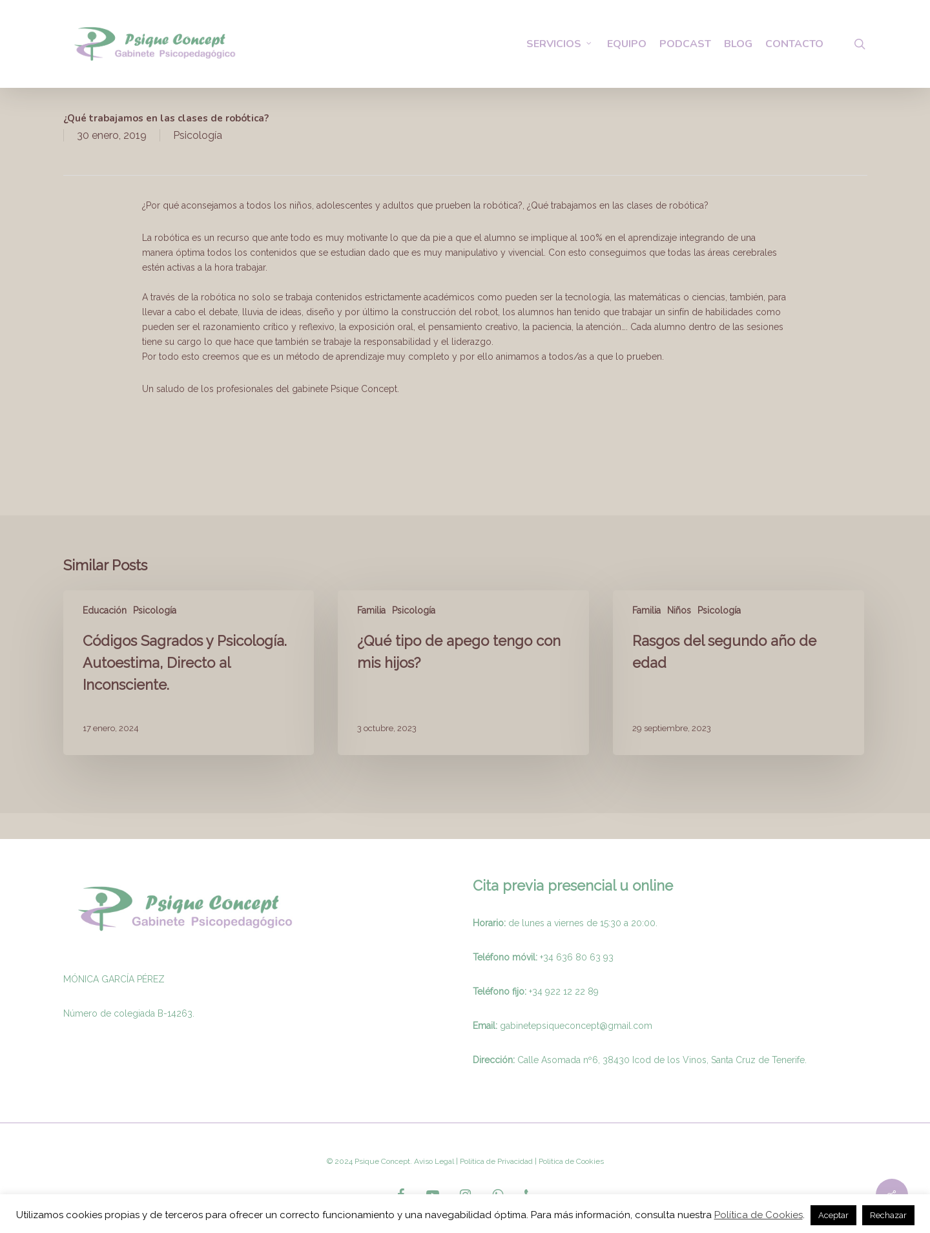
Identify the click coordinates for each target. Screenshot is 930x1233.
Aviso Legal (434, 1161)
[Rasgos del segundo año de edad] (738, 672)
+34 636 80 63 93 (577, 957)
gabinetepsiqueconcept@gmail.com (576, 1026)
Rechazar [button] (888, 1215)
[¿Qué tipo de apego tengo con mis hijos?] (463, 672)
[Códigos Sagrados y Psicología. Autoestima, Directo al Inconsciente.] (188, 672)
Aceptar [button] (833, 1215)
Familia (371, 610)
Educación (105, 610)
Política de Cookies (758, 1215)
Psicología (197, 135)
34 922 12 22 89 (565, 991)
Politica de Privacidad (495, 1161)
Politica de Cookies (570, 1161)
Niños (679, 610)
